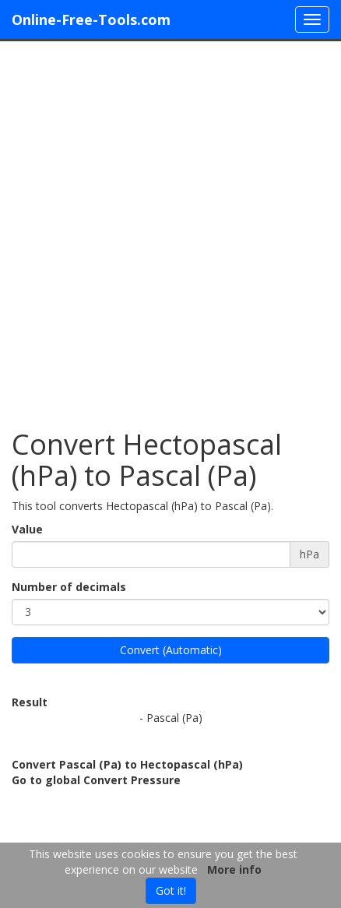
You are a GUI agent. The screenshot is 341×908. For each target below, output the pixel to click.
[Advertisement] (170, 227)
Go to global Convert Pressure (96, 780)
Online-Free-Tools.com (91, 19)
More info (234, 869)
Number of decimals (69, 586)
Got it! (171, 890)
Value (27, 529)
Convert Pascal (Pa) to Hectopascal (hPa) (127, 764)
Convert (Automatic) (171, 649)
